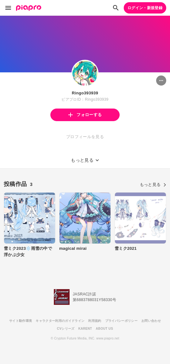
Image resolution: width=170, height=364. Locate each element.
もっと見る (153, 184)
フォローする (85, 114)
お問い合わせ (151, 320)
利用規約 (94, 320)
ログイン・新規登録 (145, 8)
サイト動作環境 (20, 320)
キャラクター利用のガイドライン (60, 320)
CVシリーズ (66, 328)
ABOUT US (104, 328)
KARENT (85, 328)
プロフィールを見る (85, 136)
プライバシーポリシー (121, 320)
